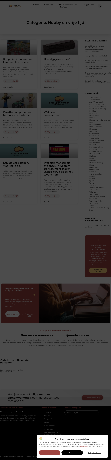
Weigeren (72, 456)
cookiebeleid (84, 449)
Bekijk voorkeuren (94, 456)
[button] (104, 442)
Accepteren (49, 456)
